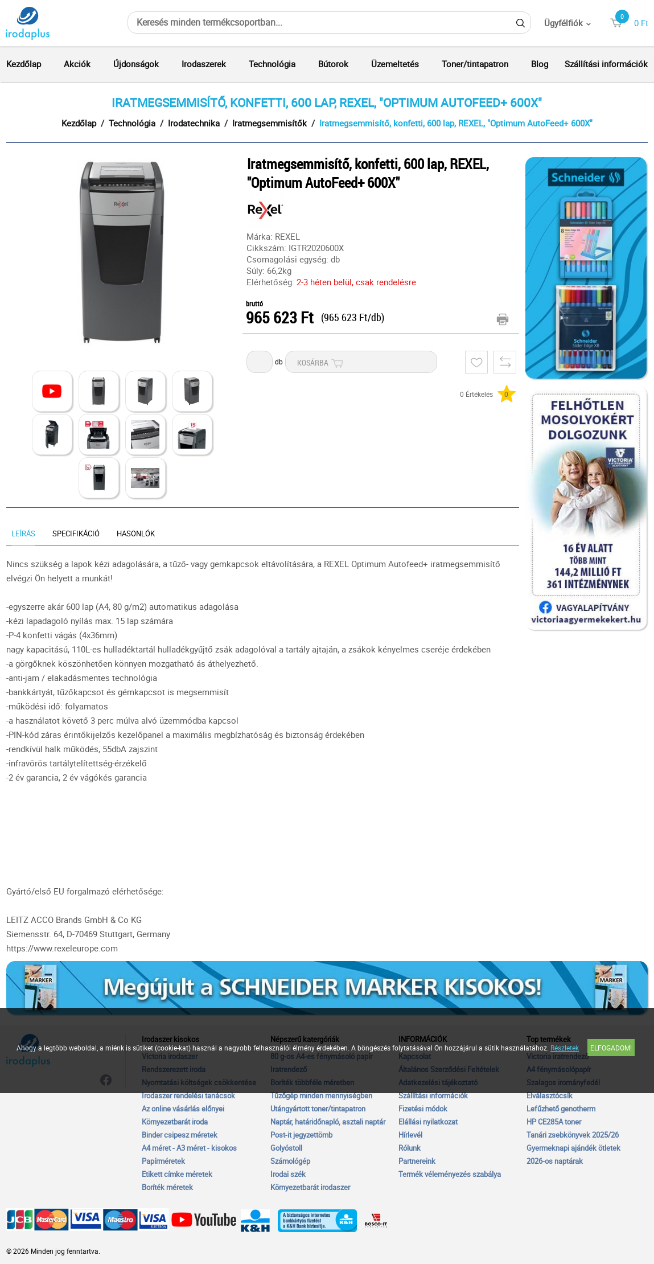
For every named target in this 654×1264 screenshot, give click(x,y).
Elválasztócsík (550, 1095)
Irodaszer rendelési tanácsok (188, 1095)
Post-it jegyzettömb (301, 1135)
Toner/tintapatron (475, 63)
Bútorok (333, 63)
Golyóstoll (286, 1148)
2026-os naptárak (555, 1161)
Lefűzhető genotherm (561, 1108)
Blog (539, 63)
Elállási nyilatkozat (428, 1122)
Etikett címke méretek (177, 1174)
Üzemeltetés (395, 63)
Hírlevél (410, 1135)
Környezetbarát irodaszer (310, 1187)
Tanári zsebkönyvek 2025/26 (573, 1135)
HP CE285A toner (554, 1122)
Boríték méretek (167, 1187)
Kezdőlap (23, 63)
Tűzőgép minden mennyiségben (321, 1095)
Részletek (564, 1047)
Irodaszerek (204, 63)
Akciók (77, 63)
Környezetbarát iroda (175, 1122)
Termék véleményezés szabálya (449, 1174)
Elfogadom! (611, 1047)
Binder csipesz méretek (179, 1135)
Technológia (272, 63)
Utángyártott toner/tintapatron (317, 1108)
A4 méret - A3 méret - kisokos (189, 1148)
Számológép (290, 1161)
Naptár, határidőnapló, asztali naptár (327, 1122)
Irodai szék (288, 1174)
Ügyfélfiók (563, 22)
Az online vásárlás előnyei (183, 1108)
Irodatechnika (194, 123)
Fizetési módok (422, 1108)
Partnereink (416, 1161)
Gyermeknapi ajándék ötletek (573, 1148)
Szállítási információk (606, 63)
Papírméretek (163, 1161)
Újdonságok (136, 63)
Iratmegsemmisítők (269, 123)
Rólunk (409, 1148)
